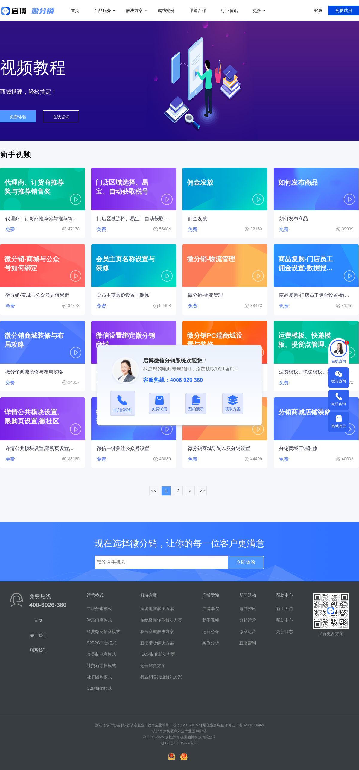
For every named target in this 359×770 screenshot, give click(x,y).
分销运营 (247, 620)
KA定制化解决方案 (157, 654)
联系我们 (38, 650)
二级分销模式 (99, 608)
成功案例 (166, 10)
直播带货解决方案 (157, 642)
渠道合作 (197, 10)
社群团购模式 (99, 677)
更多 (257, 10)
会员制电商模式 (101, 654)
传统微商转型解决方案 (161, 620)
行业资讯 (229, 10)
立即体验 (245, 562)
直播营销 (247, 642)
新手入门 (284, 608)
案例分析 (210, 642)
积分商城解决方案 (157, 631)
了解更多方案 (330, 633)
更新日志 (284, 631)
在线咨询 (61, 116)
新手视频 (210, 620)
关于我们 (38, 635)
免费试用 (343, 10)
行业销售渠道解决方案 (161, 677)
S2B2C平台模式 (102, 642)
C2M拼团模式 (99, 688)
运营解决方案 (152, 665)
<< (153, 490)
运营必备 (210, 631)
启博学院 (210, 608)
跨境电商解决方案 (157, 608)
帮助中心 (284, 620)
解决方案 (134, 10)
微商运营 (247, 631)
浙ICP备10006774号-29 (180, 743)
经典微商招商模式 (103, 631)
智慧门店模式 (99, 620)
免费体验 (18, 116)
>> (202, 490)
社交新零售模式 (101, 665)
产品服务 (102, 10)
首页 (75, 10)
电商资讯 (247, 608)
